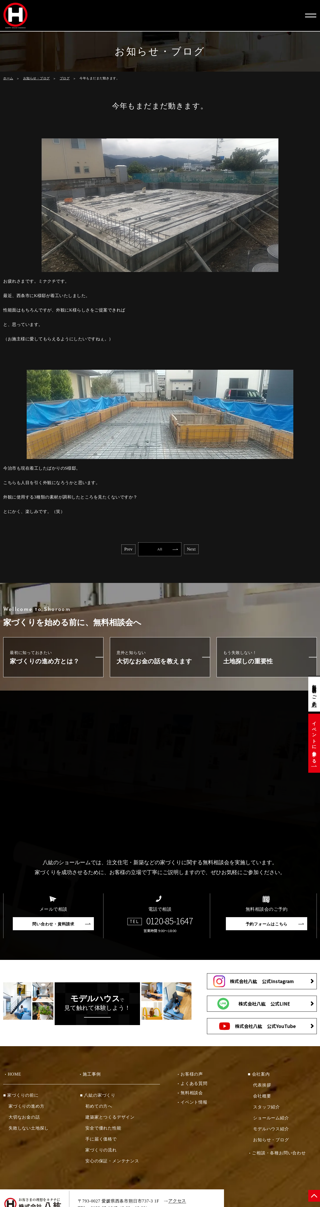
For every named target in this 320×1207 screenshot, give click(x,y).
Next (209, 550)
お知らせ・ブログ (36, 78)
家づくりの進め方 (26, 1108)
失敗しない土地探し (29, 1130)
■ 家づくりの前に (21, 1097)
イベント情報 (194, 1104)
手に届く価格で (101, 1141)
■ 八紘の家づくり (97, 1097)
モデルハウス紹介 (271, 1130)
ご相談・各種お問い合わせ (279, 1155)
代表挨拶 (262, 1087)
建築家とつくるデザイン (110, 1119)
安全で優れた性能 (103, 1130)
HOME (14, 1076)
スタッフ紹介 (266, 1109)
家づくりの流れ (101, 1152)
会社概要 (262, 1098)
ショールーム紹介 (271, 1120)
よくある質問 (194, 1085)
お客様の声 (192, 1076)
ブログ (65, 78)
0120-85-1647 (169, 922)
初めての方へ (98, 1108)
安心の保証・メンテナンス (112, 1163)
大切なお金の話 (24, 1119)
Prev (110, 550)
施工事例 (92, 1076)
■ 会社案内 (259, 1076)
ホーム (8, 78)
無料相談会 (192, 1094)
